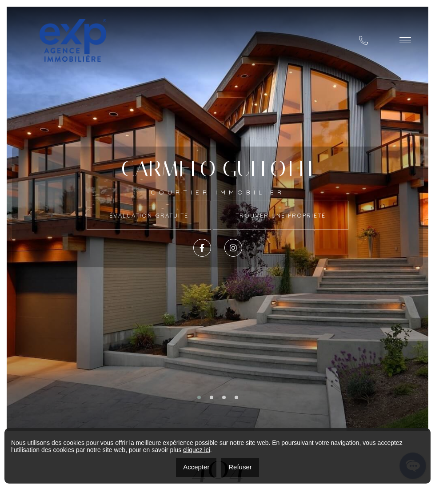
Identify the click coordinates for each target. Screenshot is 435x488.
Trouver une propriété (280, 215)
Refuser (240, 467)
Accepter (196, 467)
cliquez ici (196, 449)
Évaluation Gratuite (148, 215)
